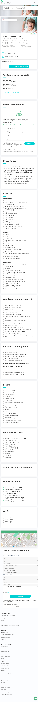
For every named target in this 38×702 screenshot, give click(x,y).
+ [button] (2, 535)
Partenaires (3, 623)
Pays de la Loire (4, 672)
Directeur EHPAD (4, 632)
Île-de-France (3, 661)
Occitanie (3, 670)
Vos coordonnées (9, 575)
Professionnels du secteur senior (7, 634)
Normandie (3, 666)
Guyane (2, 658)
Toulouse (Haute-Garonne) (6, 694)
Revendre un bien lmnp (6, 616)
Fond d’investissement (5, 637)
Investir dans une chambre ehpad (8, 618)
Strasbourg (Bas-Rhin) (5, 692)
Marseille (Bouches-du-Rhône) (7, 685)
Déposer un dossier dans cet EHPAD (19, 66)
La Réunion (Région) (5, 663)
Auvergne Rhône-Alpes (5, 646)
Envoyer (29, 143)
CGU (8, 592)
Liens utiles (3, 622)
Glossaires (3, 620)
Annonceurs (3, 639)
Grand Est (3, 654)
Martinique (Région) (5, 665)
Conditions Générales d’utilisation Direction (10, 625)
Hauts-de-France (4, 660)
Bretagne (3, 649)
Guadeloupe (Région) (5, 656)
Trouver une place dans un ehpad (8, 615)
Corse (2, 653)
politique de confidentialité (12, 151)
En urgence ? (11, 570)
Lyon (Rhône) (3, 684)
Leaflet (25, 546)
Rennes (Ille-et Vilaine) (5, 690)
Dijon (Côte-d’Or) (4, 680)
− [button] (2, 537)
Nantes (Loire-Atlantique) (6, 687)
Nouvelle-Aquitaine (5, 668)
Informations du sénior (12, 556)
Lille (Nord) (3, 682)
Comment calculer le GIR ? (11, 92)
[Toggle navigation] (36, 2)
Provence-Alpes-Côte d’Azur (6, 673)
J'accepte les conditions (14, 587)
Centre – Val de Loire (5, 651)
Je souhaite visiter (12, 572)
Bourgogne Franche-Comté (6, 648)
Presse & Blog (3, 635)
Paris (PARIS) (3, 689)
